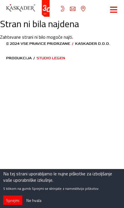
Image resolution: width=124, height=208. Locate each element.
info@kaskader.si (73, 9)
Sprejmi (12, 203)
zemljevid (83, 9)
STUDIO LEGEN (51, 58)
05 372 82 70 (62, 9)
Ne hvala (33, 203)
